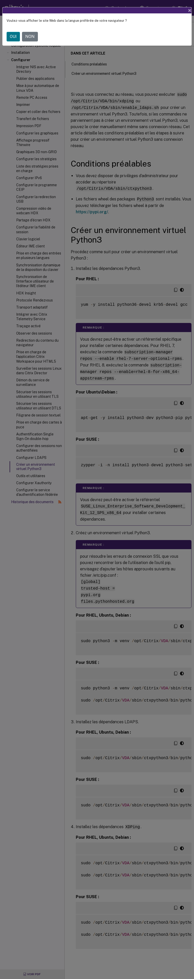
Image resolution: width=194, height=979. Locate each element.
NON (30, 36)
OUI (13, 36)
